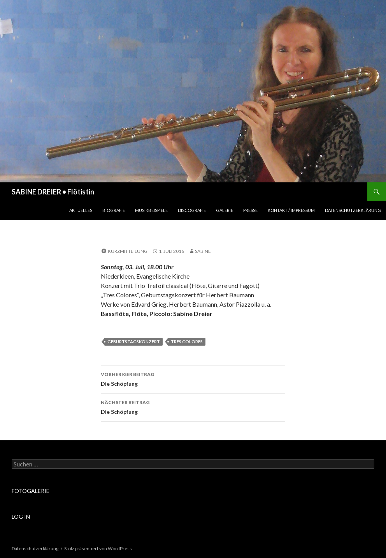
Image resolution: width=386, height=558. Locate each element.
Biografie (113, 210)
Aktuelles (80, 210)
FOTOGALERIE (30, 490)
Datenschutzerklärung (353, 210)
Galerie (224, 210)
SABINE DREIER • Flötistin (53, 191)
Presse (250, 210)
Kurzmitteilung (127, 251)
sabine (203, 251)
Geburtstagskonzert (133, 341)
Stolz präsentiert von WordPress (98, 548)
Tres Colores (187, 341)
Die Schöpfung (193, 378)
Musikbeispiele (151, 210)
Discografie (192, 210)
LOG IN (21, 516)
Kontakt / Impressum (291, 210)
